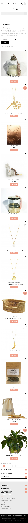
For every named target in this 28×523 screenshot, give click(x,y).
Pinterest (14, 9)
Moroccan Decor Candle (14, 76)
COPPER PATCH (14, 145)
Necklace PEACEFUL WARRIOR (14, 111)
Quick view (25, 50)
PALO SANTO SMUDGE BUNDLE (14, 419)
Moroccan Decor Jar (14, 213)
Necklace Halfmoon (14, 350)
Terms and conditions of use (8, 498)
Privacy (3, 504)
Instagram (17, 9)
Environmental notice (6, 500)
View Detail (14, 81)
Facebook (11, 9)
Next (16, 465)
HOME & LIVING (6, 469)
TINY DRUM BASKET (14, 453)
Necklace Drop (14, 248)
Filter (5, 42)
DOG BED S (14, 316)
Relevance (9, 39)
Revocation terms (5, 506)
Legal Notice (4, 502)
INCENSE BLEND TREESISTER (14, 385)
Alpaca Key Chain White (14, 179)
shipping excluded (22, 518)
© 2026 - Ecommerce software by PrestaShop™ (14, 520)
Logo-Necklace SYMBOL (14, 282)
